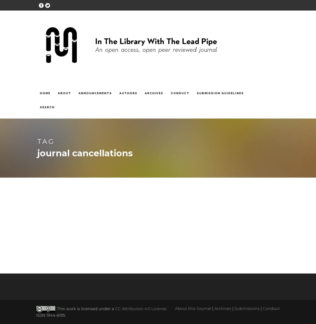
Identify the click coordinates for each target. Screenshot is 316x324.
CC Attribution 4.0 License (140, 309)
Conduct (180, 93)
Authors (128, 93)
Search (47, 107)
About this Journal (193, 308)
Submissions (247, 308)
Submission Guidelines (220, 93)
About (64, 93)
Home (45, 93)
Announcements (95, 93)
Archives (154, 93)
